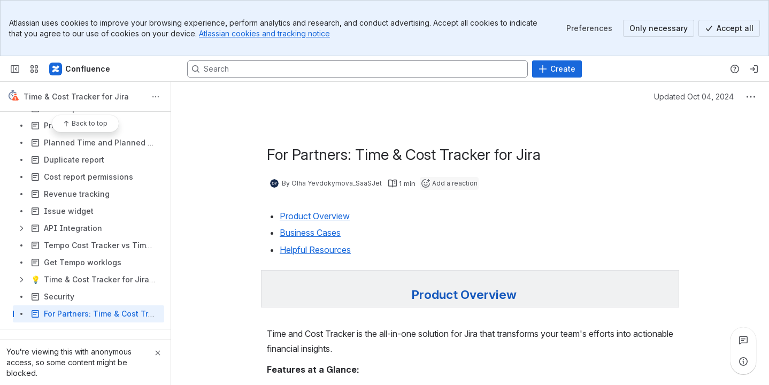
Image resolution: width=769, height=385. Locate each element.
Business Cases (310, 232)
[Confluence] (80, 69)
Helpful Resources (315, 249)
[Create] (557, 69)
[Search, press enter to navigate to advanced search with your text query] (357, 69)
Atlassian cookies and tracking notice (264, 33)
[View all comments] (743, 340)
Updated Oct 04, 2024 (694, 96)
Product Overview (315, 216)
